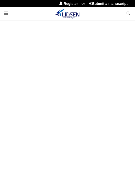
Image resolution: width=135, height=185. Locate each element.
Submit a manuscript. (109, 4)
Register (68, 4)
